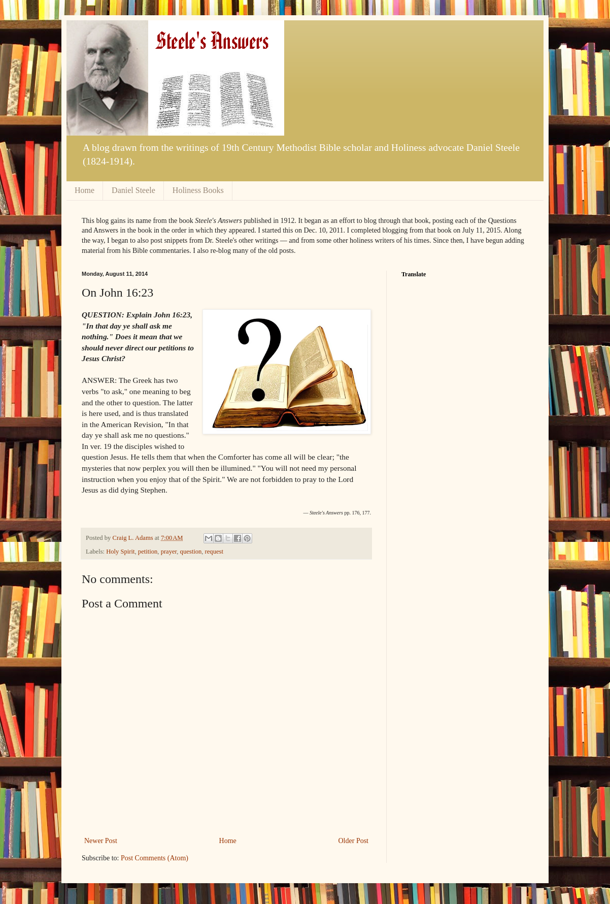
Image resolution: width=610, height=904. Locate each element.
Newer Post (100, 841)
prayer (169, 551)
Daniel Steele (133, 190)
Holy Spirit (120, 551)
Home (84, 190)
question (191, 551)
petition (147, 551)
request (214, 551)
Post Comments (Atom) (154, 858)
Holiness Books (198, 190)
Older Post (353, 841)
